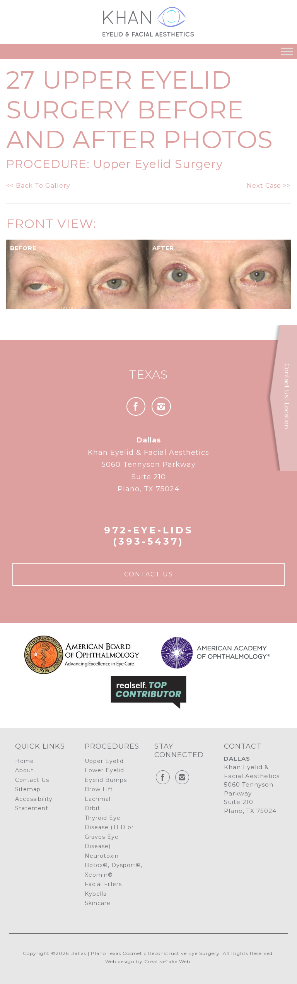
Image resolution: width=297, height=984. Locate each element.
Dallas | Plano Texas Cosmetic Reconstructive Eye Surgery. (146, 953)
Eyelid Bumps (106, 780)
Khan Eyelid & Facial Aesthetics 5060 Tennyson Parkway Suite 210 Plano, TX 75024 (148, 464)
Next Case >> (269, 185)
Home (24, 761)
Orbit (92, 808)
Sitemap (28, 789)
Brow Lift (99, 789)
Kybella (96, 893)
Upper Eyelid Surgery (158, 164)
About (24, 770)
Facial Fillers (103, 884)
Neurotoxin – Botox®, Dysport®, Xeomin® (113, 865)
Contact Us (148, 574)
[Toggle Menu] (287, 51)
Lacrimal (98, 798)
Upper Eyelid (104, 761)
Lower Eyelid (104, 770)
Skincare (98, 903)
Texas (148, 374)
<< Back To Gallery (38, 185)
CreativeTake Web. (168, 961)
